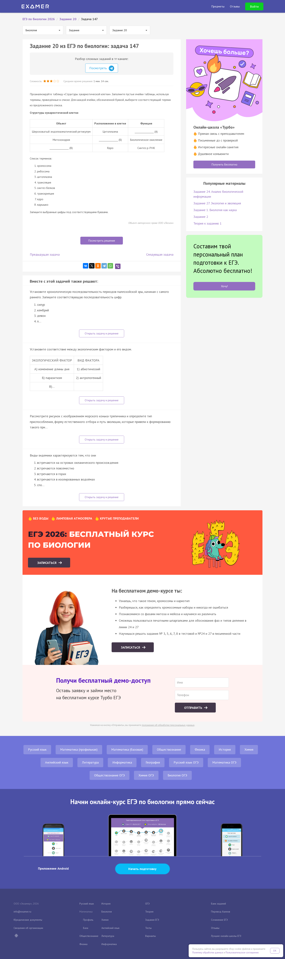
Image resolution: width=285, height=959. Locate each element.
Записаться (47, 563)
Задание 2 (200, 217)
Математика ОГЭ (224, 762)
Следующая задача (159, 254)
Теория (149, 911)
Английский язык (56, 762)
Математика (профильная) (79, 749)
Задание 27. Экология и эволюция (217, 203)
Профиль (88, 919)
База (85, 928)
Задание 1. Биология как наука (215, 210)
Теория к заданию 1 (207, 223)
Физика (200, 749)
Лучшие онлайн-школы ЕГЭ (226, 936)
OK (274, 950)
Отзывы (215, 928)
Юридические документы (28, 919)
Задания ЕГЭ (152, 919)
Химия (248, 749)
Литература (90, 762)
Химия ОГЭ (146, 775)
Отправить (193, 708)
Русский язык (37, 749)
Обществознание (169, 749)
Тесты (148, 928)
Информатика (122, 762)
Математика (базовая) (127, 749)
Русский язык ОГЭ (186, 762)
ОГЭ (147, 903)
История (225, 749)
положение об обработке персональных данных (168, 725)
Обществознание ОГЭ (109, 775)
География (153, 762)
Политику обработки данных (207, 952)
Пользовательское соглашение (242, 952)
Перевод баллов (220, 911)
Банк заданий (218, 903)
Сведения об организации (28, 928)
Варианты (150, 936)
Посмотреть (101, 68)
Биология (106, 911)
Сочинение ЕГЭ (219, 919)
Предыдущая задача (45, 254)
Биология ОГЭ (177, 775)
